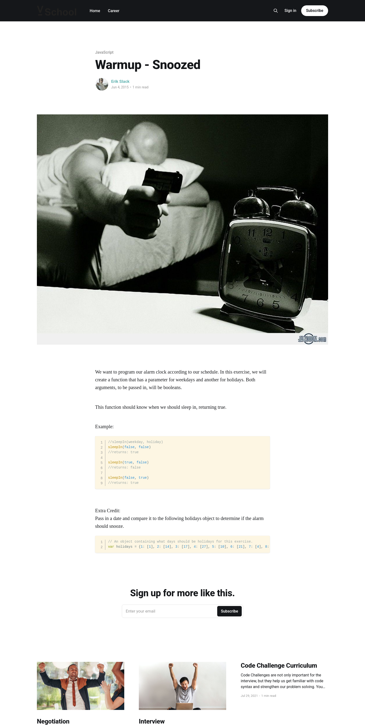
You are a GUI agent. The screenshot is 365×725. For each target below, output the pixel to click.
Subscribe (314, 10)
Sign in (290, 10)
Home (95, 11)
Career (113, 11)
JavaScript (104, 52)
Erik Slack (120, 81)
